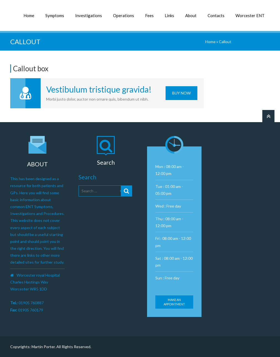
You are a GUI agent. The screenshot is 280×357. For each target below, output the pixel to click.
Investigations (88, 15)
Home (28, 15)
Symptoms (54, 15)
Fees (149, 15)
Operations (123, 15)
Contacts (216, 15)
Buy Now (181, 93)
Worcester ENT (250, 15)
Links (169, 15)
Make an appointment (174, 302)
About (191, 15)
